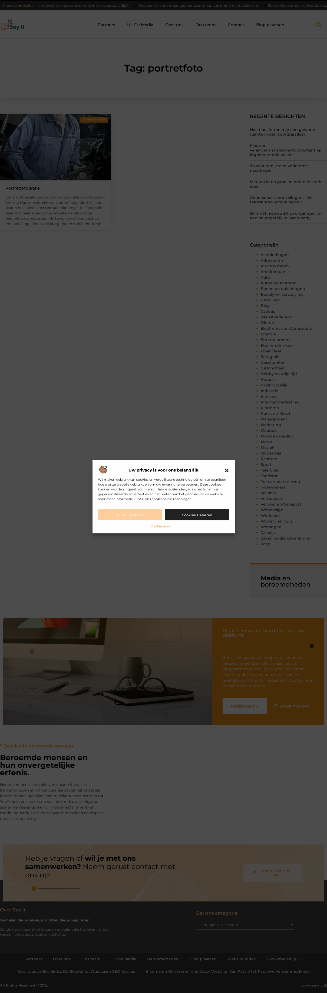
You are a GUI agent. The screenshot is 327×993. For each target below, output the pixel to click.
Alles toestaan (130, 515)
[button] (226, 470)
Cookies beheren (197, 515)
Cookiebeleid (160, 526)
